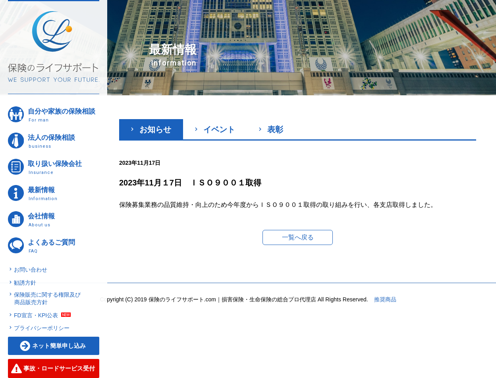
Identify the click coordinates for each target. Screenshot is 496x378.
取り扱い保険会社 (63, 167)
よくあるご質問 (63, 246)
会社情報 (63, 219)
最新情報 (63, 193)
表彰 (271, 129)
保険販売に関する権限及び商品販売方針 (47, 298)
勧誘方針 (25, 283)
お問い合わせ (30, 269)
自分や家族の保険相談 (63, 115)
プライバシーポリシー (41, 328)
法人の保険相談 (63, 141)
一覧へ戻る (298, 237)
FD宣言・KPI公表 (36, 315)
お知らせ (151, 129)
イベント (215, 129)
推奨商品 (385, 299)
